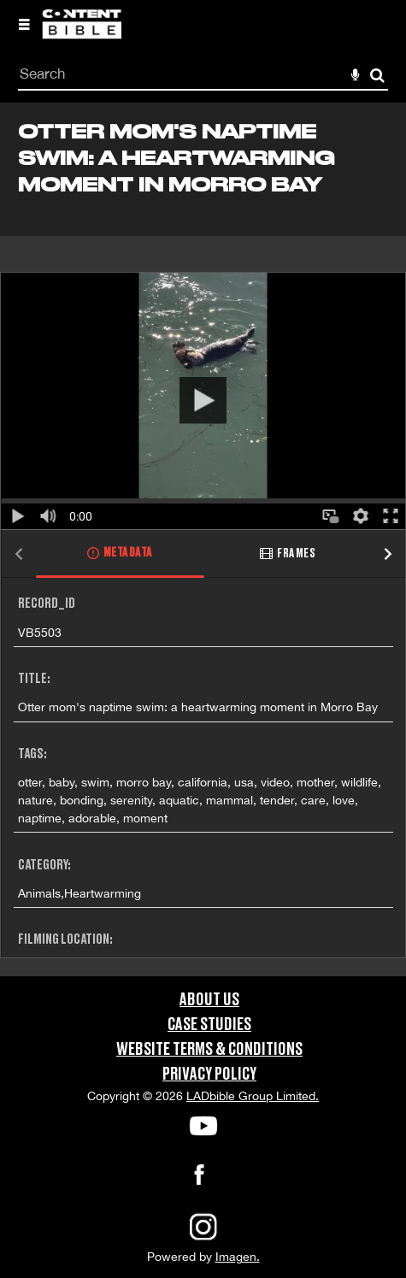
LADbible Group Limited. (252, 1096)
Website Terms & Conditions (209, 1049)
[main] (203, 539)
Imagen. (237, 1256)
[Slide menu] (24, 24)
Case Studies (209, 1025)
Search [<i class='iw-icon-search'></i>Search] (377, 75)
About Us (209, 1000)
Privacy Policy (209, 1074)
